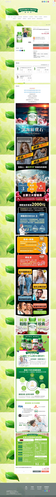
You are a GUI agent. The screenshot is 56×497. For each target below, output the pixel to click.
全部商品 (32, 486)
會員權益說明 (46, 486)
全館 (34, 37)
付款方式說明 (39, 486)
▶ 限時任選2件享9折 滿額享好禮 (10, 34)
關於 (26, 486)
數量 (33, 40)
